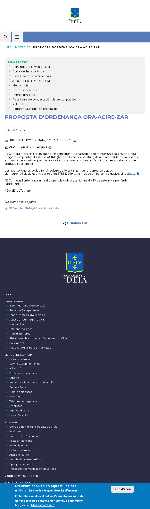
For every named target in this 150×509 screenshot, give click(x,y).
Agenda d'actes (19, 410)
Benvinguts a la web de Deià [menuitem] (31, 67)
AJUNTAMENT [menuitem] (18, 62)
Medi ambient (18, 324)
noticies (23, 47)
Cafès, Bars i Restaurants (24, 436)
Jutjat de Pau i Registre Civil (26, 319)
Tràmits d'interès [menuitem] (23, 95)
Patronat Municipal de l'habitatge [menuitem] (35, 109)
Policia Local (17, 343)
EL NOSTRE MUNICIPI (19, 354)
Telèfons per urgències (23, 401)
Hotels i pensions (20, 445)
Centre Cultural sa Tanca (24, 363)
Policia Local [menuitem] (20, 104)
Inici (9, 47)
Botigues (15, 431)
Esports (14, 377)
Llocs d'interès (18, 415)
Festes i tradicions (20, 440)
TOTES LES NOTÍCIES (19, 482)
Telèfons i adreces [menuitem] (24, 90)
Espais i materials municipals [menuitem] (31, 76)
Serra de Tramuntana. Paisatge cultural (33, 426)
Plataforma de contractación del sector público (39, 338)
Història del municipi (22, 359)
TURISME (11, 422)
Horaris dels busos (20, 391)
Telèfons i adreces (20, 329)
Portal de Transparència (24, 310)
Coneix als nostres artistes (25, 459)
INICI (8, 294)
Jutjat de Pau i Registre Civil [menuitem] (31, 81)
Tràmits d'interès (19, 333)
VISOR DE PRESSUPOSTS (21, 476)
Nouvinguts (16, 396)
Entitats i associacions (23, 373)
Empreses (15, 405)
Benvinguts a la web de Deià (27, 305)
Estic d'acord (122, 489)
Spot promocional (21, 464)
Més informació (42, 505)
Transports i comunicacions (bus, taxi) (32, 468)
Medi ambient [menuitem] (21, 85)
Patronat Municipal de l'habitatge (30, 347)
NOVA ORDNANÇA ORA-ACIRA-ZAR (34, 208)
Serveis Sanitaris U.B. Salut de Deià (31, 382)
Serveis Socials (18, 387)
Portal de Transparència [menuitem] (28, 71)
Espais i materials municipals (27, 315)
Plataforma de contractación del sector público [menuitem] (44, 99)
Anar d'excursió (19, 454)
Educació (15, 368)
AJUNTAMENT (14, 301)
